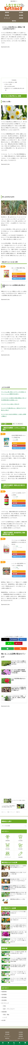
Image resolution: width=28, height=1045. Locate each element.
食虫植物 (21, 1034)
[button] (25, 826)
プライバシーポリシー (14, 1040)
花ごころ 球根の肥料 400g (18, 268)
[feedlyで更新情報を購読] (7, 648)
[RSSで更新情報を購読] (20, 648)
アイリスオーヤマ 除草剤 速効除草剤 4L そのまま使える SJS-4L (19, 542)
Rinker (17, 269)
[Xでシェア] (5, 639)
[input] (14, 825)
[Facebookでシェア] (14, 639)
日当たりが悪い (8, 84)
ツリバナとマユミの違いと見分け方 (10, 404)
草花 (3, 423)
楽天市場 (15, 276)
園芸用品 (20, 423)
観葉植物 (7, 1032)
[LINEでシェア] (10, 643)
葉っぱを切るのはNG (10, 86)
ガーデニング (9, 423)
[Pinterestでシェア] (18, 643)
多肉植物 (21, 1032)
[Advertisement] (14, 62)
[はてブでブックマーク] (22, 639)
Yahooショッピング (17, 278)
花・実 (15, 423)
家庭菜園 (21, 1036)
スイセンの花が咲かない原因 (10, 82)
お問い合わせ (21, 1038)
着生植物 (7, 1034)
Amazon (15, 273)
